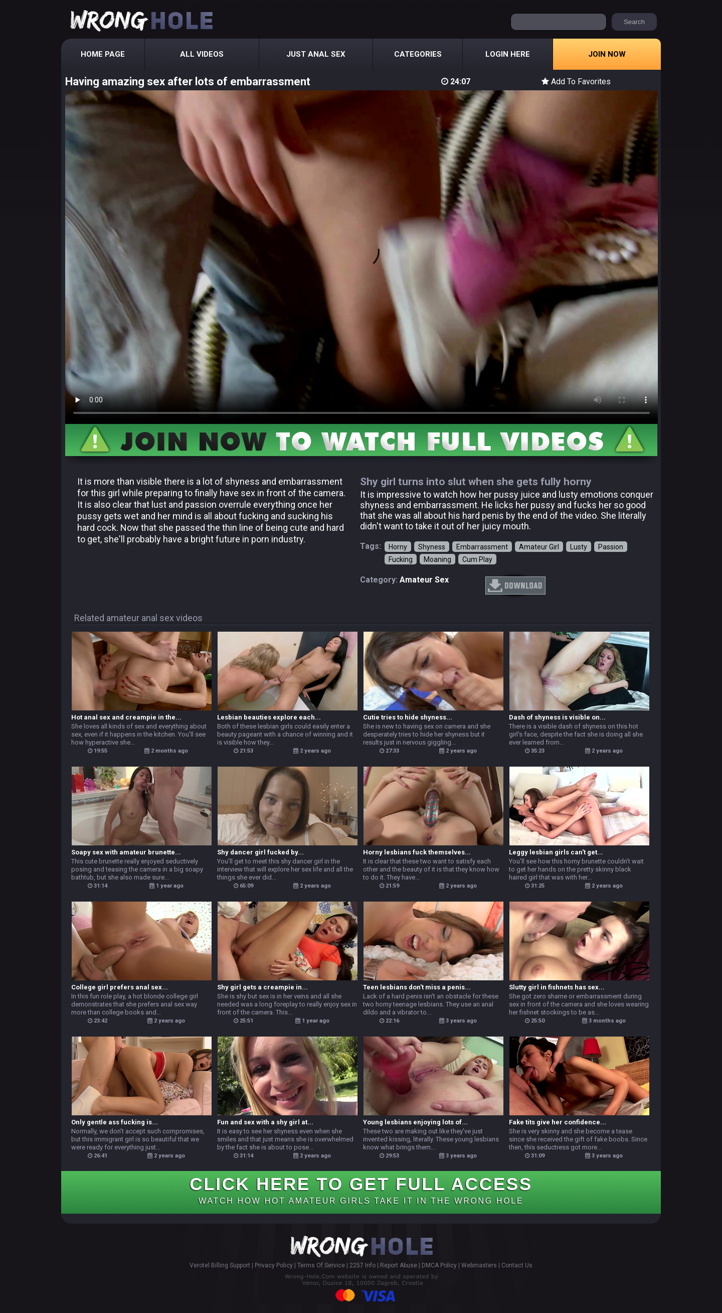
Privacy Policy (274, 1265)
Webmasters (479, 1265)
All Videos (202, 54)
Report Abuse (398, 1265)
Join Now (607, 54)
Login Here (507, 54)
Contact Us (516, 1265)
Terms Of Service (321, 1265)
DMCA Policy (439, 1265)
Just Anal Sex (315, 54)
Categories (418, 54)
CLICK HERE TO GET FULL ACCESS (361, 1189)
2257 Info (362, 1265)
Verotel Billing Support (220, 1265)
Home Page (103, 54)
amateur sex (424, 580)
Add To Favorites (576, 81)
